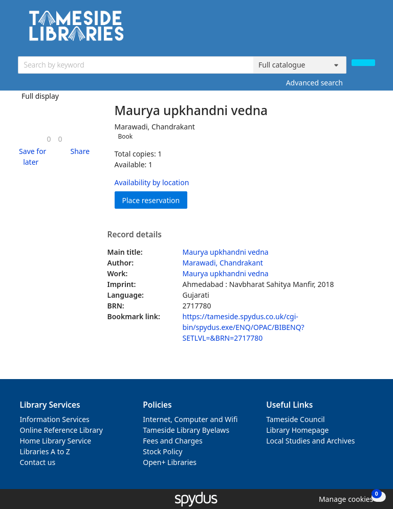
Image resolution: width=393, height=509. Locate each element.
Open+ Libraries (169, 462)
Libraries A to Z (45, 451)
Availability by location (152, 182)
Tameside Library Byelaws (186, 430)
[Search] (363, 62)
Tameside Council (295, 419)
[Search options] (299, 65)
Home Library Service (56, 441)
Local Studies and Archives (310, 441)
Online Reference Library (61, 430)
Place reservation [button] (155, 199)
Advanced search (314, 82)
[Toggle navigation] (369, 29)
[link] (49, 139)
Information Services (55, 419)
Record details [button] (134, 234)
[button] (31, 156)
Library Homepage (297, 430)
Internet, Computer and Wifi (190, 419)
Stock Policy (162, 451)
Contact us (38, 462)
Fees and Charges (172, 441)
